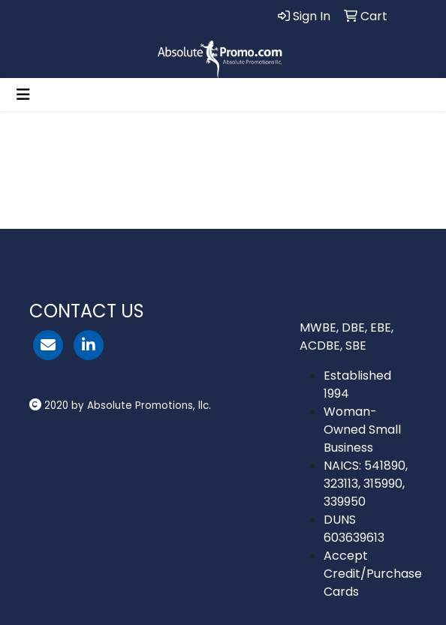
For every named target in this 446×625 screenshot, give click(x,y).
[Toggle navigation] (23, 94)
